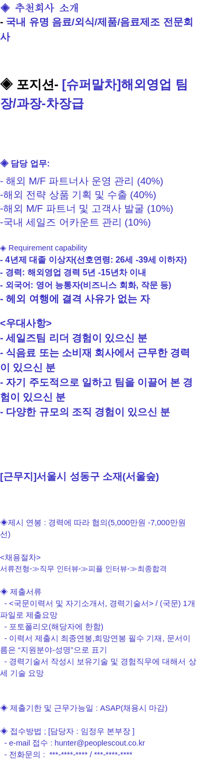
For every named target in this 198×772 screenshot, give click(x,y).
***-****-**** (68, 754)
